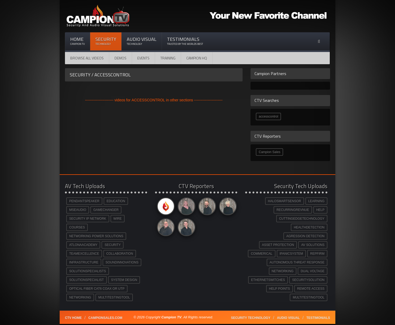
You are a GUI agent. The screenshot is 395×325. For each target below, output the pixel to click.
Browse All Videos (87, 58)
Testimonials (185, 41)
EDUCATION (116, 201)
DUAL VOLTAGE (312, 271)
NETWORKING (80, 297)
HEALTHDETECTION (309, 227)
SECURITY (112, 245)
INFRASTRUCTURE (83, 262)
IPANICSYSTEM (291, 253)
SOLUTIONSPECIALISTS (87, 271)
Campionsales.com (105, 318)
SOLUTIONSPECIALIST (86, 280)
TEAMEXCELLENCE (84, 253)
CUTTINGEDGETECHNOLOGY (301, 218)
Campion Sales (269, 152)
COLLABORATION (119, 253)
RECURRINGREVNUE (292, 210)
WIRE (117, 218)
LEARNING (316, 201)
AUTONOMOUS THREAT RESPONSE (297, 262)
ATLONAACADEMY (83, 245)
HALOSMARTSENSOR (284, 201)
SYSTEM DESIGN (124, 280)
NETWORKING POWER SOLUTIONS (96, 236)
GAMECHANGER (105, 210)
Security (105, 41)
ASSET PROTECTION (278, 245)
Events (143, 58)
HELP (320, 210)
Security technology (250, 318)
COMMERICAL (261, 253)
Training (167, 58)
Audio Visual (141, 41)
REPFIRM (317, 253)
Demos (120, 58)
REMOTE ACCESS (310, 289)
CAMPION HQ (196, 58)
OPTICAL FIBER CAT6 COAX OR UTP (97, 289)
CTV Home (73, 318)
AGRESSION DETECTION (305, 236)
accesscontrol (268, 116)
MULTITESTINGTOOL (114, 297)
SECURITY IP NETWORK (87, 218)
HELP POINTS (279, 289)
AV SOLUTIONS (312, 245)
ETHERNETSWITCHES (268, 280)
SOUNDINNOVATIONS (122, 262)
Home (77, 41)
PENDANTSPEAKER (84, 201)
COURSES (77, 227)
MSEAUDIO (77, 210)
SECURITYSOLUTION (308, 280)
